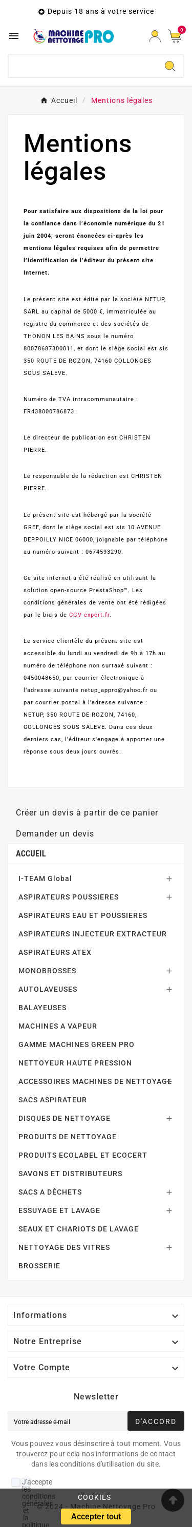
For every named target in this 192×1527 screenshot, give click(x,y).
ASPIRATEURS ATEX (55, 952)
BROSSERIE (39, 1266)
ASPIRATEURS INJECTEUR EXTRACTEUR (92, 934)
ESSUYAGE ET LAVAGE (59, 1210)
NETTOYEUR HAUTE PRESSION (75, 1063)
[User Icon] (155, 36)
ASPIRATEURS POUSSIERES (68, 897)
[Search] (170, 66)
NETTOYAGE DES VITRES (64, 1247)
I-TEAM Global (45, 878)
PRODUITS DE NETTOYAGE (67, 1137)
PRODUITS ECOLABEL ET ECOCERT (82, 1155)
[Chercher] (83, 66)
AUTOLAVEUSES (47, 989)
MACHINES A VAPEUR (57, 1026)
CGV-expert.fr (89, 615)
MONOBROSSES (47, 971)
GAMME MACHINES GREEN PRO (76, 1044)
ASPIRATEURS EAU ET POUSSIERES (82, 915)
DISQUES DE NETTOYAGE (64, 1118)
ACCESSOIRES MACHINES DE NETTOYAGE (95, 1081)
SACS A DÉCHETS (50, 1192)
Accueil (31, 854)
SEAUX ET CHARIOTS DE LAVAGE (78, 1229)
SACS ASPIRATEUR (52, 1100)
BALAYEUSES (42, 1007)
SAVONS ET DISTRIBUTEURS (70, 1173)
